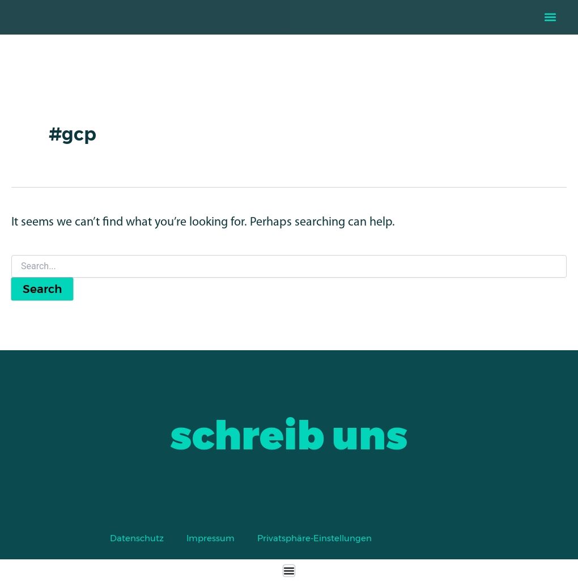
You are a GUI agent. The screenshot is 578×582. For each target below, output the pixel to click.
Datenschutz (137, 538)
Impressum (210, 538)
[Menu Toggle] (289, 570)
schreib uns (289, 435)
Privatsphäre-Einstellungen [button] (314, 538)
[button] (550, 17)
